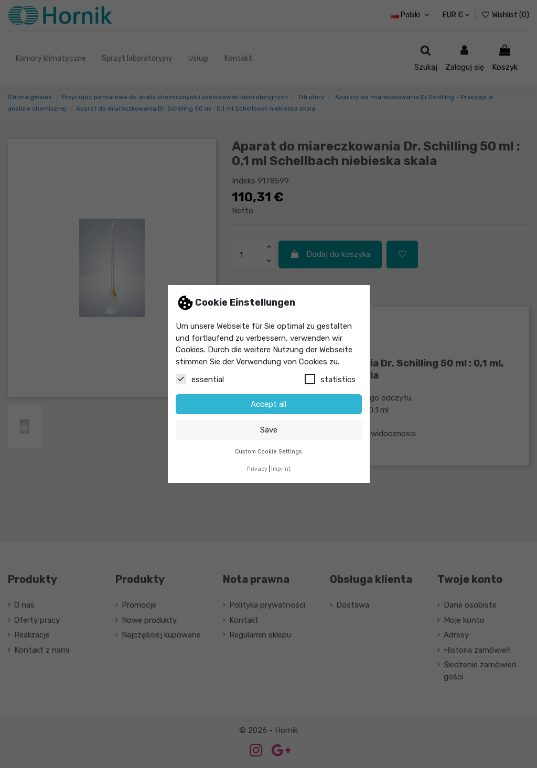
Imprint (281, 469)
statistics (330, 379)
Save (268, 430)
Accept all (268, 404)
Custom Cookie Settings (268, 451)
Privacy (257, 469)
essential (200, 379)
